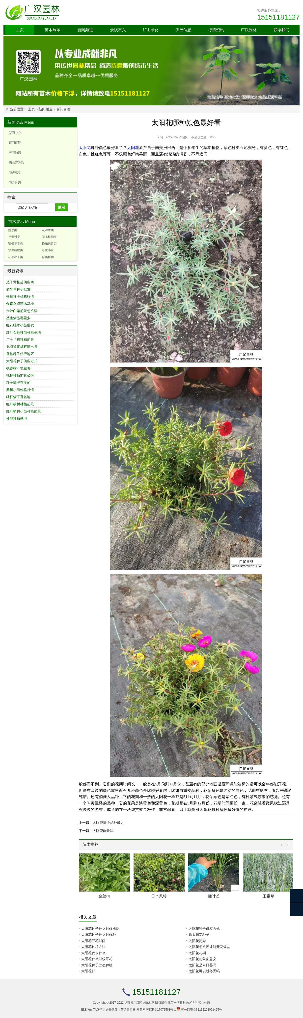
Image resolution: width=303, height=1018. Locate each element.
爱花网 (141, 1009)
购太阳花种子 (199, 935)
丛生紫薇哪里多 (18, 318)
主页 (20, 30)
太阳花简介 (197, 941)
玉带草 (269, 896)
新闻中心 (15, 132)
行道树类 (14, 237)
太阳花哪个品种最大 (108, 822)
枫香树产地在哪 (18, 368)
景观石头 (118, 30)
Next (286, 845)
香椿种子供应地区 (20, 354)
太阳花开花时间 (93, 941)
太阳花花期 (197, 953)
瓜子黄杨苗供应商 (20, 282)
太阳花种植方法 (93, 947)
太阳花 (85, 147)
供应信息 (183, 30)
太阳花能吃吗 (103, 831)
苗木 (84, 1009)
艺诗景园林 (128, 1009)
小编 (194, 137)
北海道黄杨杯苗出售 (21, 347)
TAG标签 (99, 1009)
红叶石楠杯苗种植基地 (23, 332)
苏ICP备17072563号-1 (161, 1009)
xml (90, 1009)
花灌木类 (48, 230)
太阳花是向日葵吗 (202, 965)
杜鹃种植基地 (16, 418)
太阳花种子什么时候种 (98, 935)
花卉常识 (15, 182)
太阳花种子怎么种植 (96, 965)
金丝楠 (104, 896)
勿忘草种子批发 (18, 289)
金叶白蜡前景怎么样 (21, 311)
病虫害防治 (16, 162)
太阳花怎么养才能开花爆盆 (209, 947)
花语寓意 (15, 172)
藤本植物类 (49, 237)
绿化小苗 (48, 250)
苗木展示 (52, 30)
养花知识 (15, 152)
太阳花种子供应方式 (21, 361)
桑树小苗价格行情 (20, 390)
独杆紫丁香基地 (18, 397)
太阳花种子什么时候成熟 (100, 929)
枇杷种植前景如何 (20, 375)
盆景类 (12, 230)
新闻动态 (15, 122)
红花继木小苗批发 (20, 325)
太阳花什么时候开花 (96, 959)
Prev (283, 845)
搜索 (61, 207)
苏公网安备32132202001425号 (201, 1009)
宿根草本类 (15, 243)
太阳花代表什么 (93, 953)
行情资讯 (216, 30)
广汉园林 (249, 30)
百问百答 (63, 109)
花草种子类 (15, 257)
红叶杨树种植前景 (20, 404)
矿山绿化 (151, 30)
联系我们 (281, 30)
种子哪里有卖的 (18, 383)
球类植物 (48, 257)
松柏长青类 (49, 243)
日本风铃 (159, 896)
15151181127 (278, 17)
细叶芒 (214, 896)
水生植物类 (15, 250)
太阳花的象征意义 (202, 959)
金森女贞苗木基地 (20, 304)
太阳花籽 (88, 971)
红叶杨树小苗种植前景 (23, 411)
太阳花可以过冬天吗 (204, 971)
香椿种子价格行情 (20, 296)
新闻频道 (85, 30)
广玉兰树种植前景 (20, 339)
